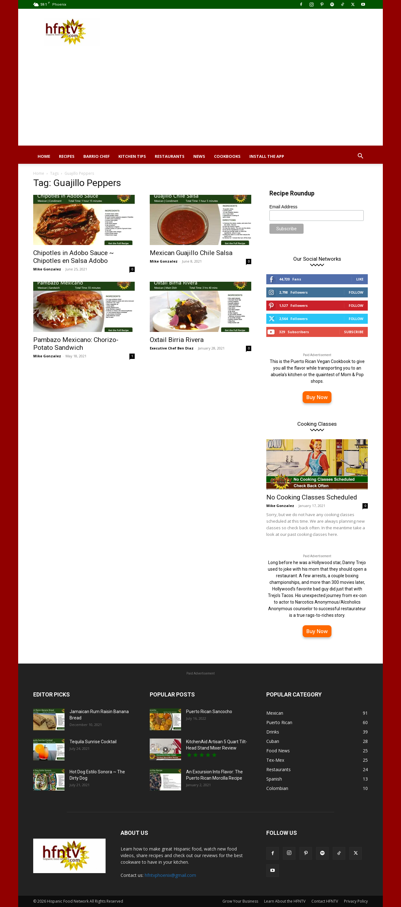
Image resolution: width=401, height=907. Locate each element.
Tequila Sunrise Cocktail (93, 741)
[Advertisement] (200, 102)
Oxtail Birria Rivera (177, 340)
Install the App (266, 156)
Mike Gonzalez (47, 269)
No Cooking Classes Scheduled (311, 497)
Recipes (67, 156)
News (199, 156)
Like (359, 279)
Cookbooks (227, 156)
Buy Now (317, 397)
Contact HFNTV (324, 901)
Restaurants (170, 156)
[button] (360, 157)
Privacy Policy (356, 901)
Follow (356, 292)
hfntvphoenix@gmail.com (170, 875)
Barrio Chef (96, 156)
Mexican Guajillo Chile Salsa (191, 253)
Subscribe (353, 331)
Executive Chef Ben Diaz (172, 348)
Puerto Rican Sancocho (209, 711)
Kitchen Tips (132, 156)
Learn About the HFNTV (284, 901)
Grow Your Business (240, 901)
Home (44, 156)
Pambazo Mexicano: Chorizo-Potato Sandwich (75, 343)
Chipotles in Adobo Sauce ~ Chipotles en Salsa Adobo (73, 256)
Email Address (283, 206)
